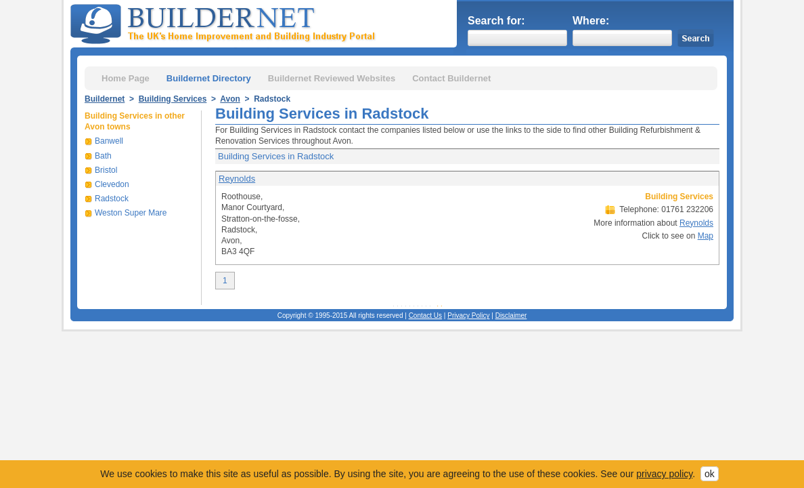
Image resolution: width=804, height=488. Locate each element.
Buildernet (105, 99)
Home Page (126, 78)
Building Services (173, 99)
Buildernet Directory (208, 78)
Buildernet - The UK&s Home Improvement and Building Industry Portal (225, 22)
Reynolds (237, 179)
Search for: (496, 20)
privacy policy (664, 473)
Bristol (106, 170)
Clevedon (112, 184)
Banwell (109, 141)
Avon (230, 99)
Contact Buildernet (451, 78)
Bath (103, 156)
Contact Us (425, 315)
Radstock (112, 198)
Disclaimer (511, 315)
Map (705, 236)
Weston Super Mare (131, 213)
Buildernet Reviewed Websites (331, 78)
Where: (591, 20)
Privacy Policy (468, 315)
